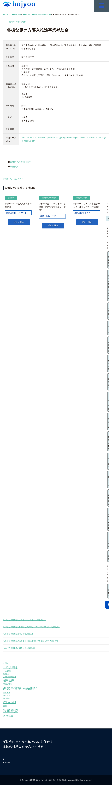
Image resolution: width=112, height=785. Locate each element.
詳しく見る (19, 222)
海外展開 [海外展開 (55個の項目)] (6, 692)
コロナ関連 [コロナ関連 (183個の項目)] (10, 667)
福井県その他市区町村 (20, 162)
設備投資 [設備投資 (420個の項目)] (10, 711)
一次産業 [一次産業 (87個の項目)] (7, 671)
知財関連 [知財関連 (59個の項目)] (6, 698)
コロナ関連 (52, 198)
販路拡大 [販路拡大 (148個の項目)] (8, 715)
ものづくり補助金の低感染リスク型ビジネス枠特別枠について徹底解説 (31, 627)
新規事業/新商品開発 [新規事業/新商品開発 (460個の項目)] (20, 688)
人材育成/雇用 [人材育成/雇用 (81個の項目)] (9, 676)
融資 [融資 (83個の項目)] (5, 706)
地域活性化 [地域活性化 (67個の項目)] (7, 684)
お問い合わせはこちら (13, 179)
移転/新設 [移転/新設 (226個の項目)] (9, 702)
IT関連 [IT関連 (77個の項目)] (6, 663)
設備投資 (14, 166)
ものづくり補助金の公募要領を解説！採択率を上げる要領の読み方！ (30, 641)
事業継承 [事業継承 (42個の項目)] (6, 674)
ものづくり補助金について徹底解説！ (18, 634)
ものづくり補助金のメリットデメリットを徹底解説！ (24, 620)
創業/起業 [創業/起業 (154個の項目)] (9, 680)
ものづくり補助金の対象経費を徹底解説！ (20, 648)
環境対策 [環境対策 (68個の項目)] (6, 695)
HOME (7, 762)
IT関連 (85, 198)
